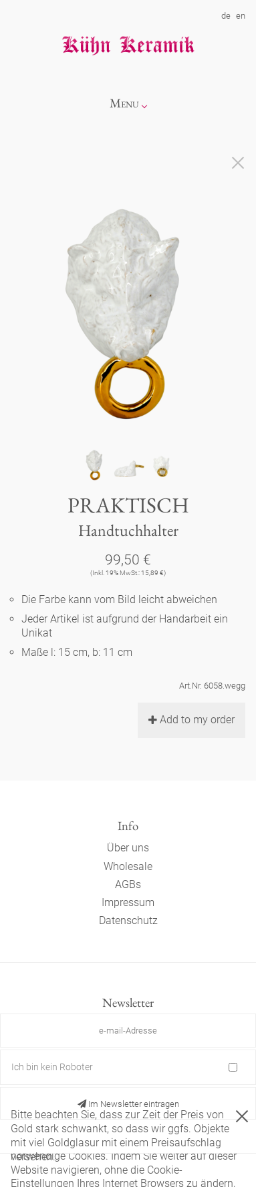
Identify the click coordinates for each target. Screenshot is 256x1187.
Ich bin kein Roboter (52, 1067)
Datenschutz (128, 920)
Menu (124, 103)
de (226, 16)
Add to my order (191, 719)
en (240, 16)
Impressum (128, 902)
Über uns (128, 847)
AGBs (128, 884)
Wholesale (128, 866)
